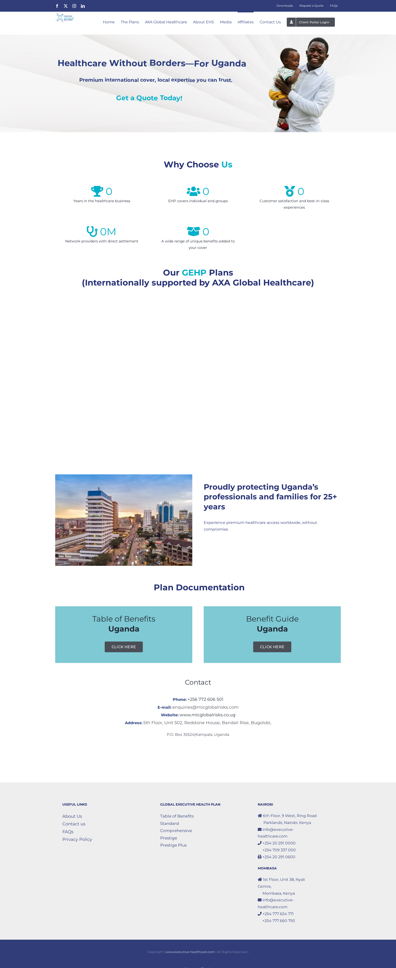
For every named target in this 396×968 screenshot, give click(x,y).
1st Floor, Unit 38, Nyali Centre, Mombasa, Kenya (281, 886)
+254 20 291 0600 (276, 857)
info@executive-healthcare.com (276, 833)
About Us (72, 816)
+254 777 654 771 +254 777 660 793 (276, 917)
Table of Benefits (177, 816)
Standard (169, 823)
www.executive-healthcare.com (190, 952)
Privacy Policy (77, 839)
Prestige (168, 838)
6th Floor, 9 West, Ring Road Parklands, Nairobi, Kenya (287, 819)
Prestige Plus (173, 845)
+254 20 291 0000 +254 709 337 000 (277, 846)
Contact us (73, 824)
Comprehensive (176, 830)
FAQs (68, 831)
